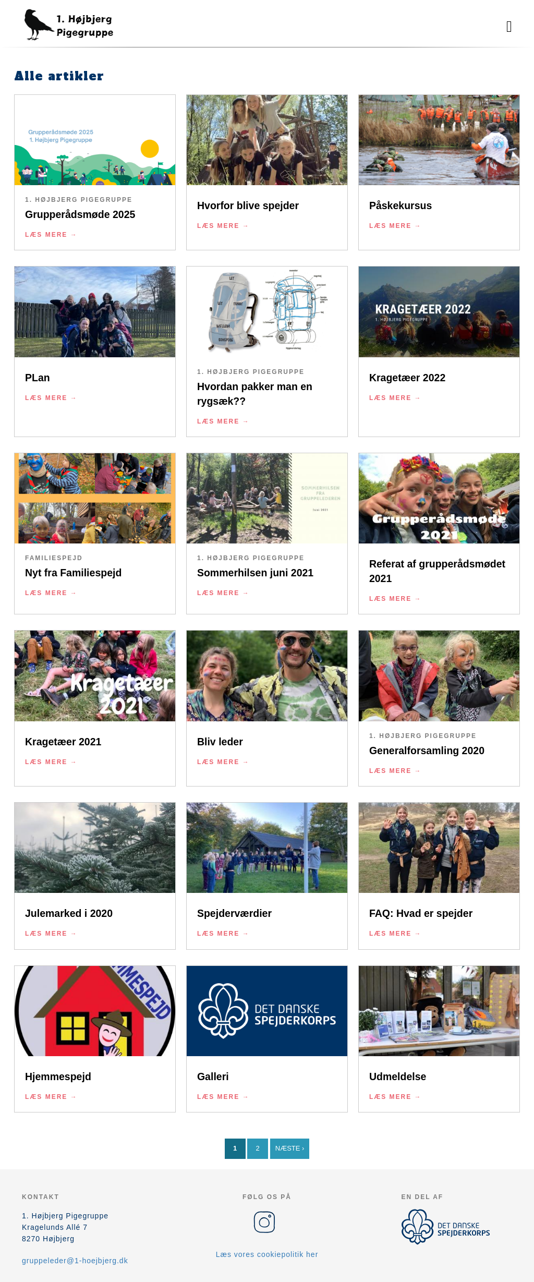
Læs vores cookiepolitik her (267, 1254)
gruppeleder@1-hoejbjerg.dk (75, 1260)
